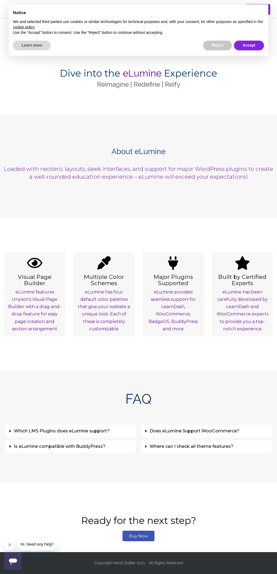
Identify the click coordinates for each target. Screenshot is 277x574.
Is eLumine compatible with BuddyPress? (59, 446)
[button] (70, 431)
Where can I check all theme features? (191, 446)
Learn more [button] (32, 45)
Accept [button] (249, 45)
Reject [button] (217, 45)
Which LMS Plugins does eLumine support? (62, 430)
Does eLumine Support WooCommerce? (194, 430)
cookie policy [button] (23, 27)
